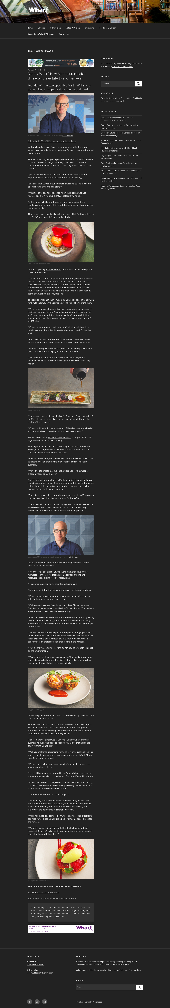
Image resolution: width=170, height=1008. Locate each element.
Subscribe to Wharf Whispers (40, 34)
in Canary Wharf (53, 269)
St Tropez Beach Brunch (59, 437)
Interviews (89, 28)
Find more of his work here (130, 970)
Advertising (55, 28)
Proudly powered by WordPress (89, 1002)
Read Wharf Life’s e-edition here (43, 892)
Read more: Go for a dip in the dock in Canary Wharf (54, 886)
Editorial (41, 28)
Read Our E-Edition (107, 28)
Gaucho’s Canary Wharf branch (73, 740)
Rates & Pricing (73, 28)
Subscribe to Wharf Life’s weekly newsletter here (52, 141)
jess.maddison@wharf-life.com (40, 973)
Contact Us (64, 34)
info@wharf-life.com (35, 965)
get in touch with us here (122, 66)
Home (30, 28)
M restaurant (47, 177)
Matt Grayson (67, 135)
